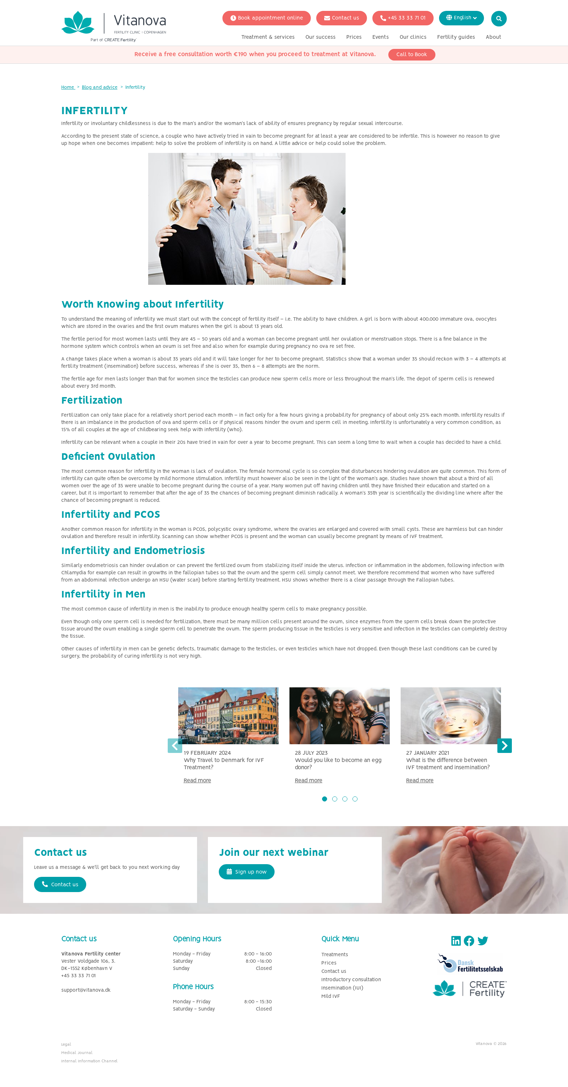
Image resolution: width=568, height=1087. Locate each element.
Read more (197, 781)
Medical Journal (77, 1053)
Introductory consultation (351, 980)
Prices (354, 37)
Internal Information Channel (89, 1061)
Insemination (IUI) (342, 988)
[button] (325, 799)
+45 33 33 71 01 (403, 18)
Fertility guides (456, 37)
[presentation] (175, 745)
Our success (320, 37)
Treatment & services (268, 37)
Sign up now (247, 872)
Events (380, 37)
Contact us (341, 18)
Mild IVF (330, 996)
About (493, 37)
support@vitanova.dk (86, 990)
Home (68, 87)
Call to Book (411, 55)
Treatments (334, 955)
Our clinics (413, 37)
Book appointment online (266, 18)
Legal (66, 1044)
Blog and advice (99, 87)
